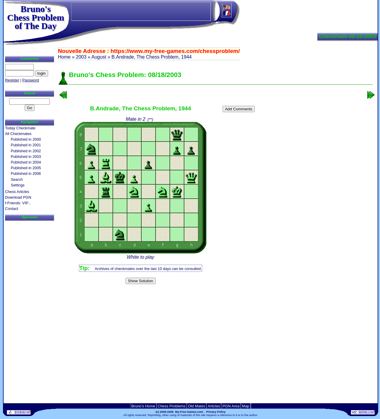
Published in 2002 (26, 151)
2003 (81, 56)
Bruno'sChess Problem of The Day (35, 17)
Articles (214, 406)
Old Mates (196, 406)
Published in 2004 (26, 162)
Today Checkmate (20, 128)
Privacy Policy (216, 411)
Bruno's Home (143, 406)
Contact (11, 208)
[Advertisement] (215, 296)
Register (12, 80)
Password (30, 80)
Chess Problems (172, 406)
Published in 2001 (26, 145)
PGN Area (231, 406)
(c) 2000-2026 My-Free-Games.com (179, 411)
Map (245, 406)
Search (17, 179)
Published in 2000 (26, 139)
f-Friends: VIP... (18, 203)
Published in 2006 (26, 173)
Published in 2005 (26, 168)
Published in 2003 (26, 156)
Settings (17, 185)
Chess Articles (17, 191)
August (98, 56)
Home (64, 56)
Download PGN (18, 197)
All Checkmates (18, 133)
